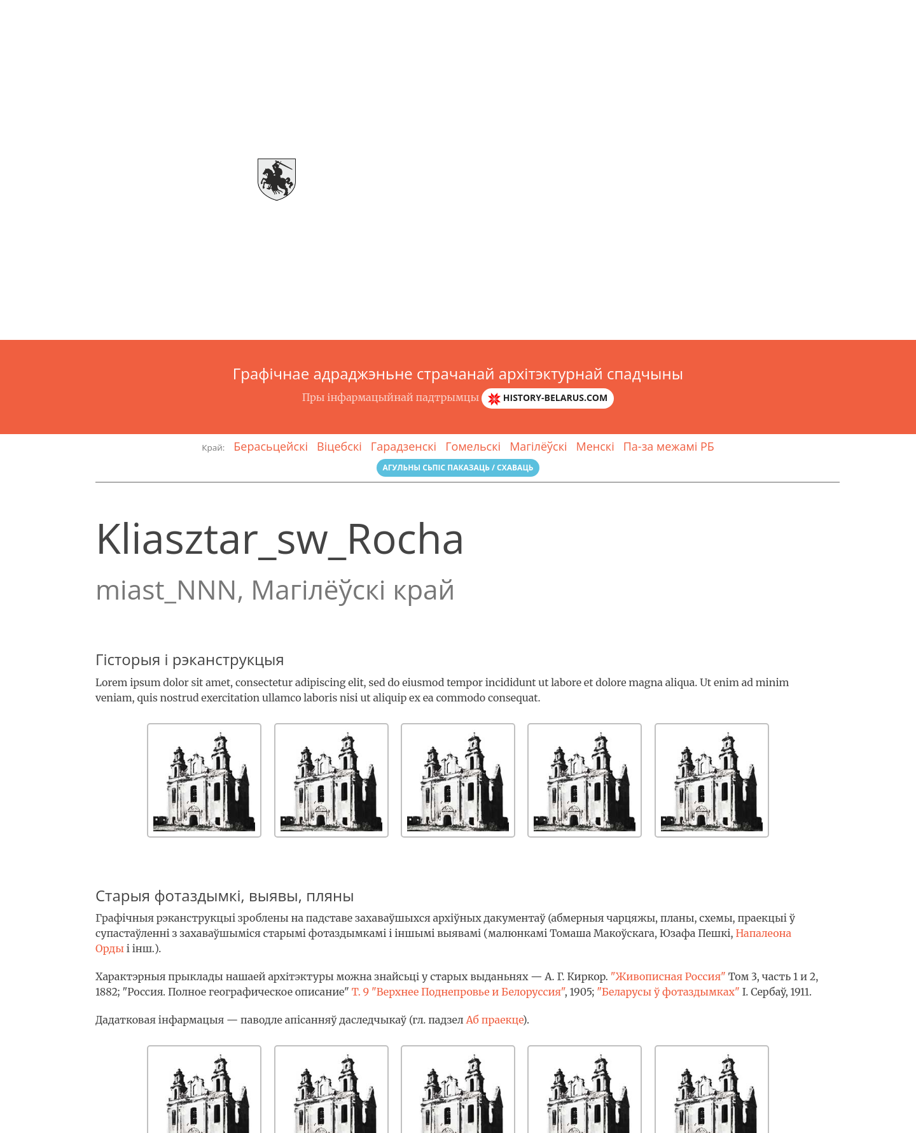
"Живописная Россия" (668, 976)
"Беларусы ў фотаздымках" (668, 991)
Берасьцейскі (270, 446)
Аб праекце (494, 1019)
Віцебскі (339, 446)
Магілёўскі (538, 446)
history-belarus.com (547, 398)
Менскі (595, 446)
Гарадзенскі (403, 446)
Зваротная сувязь (863, 16)
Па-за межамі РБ (668, 446)
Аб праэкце (653, 16)
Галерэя (717, 16)
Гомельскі (473, 446)
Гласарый (778, 16)
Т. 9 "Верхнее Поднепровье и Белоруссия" (458, 991)
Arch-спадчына (61, 16)
